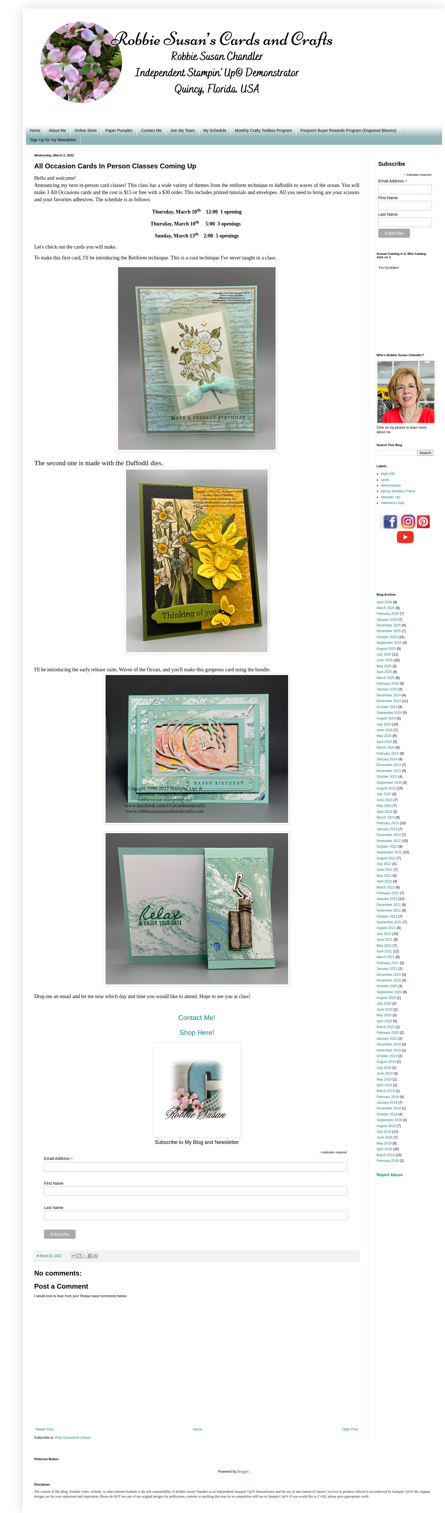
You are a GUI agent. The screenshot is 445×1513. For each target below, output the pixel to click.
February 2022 (388, 893)
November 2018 (389, 1108)
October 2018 (387, 1114)
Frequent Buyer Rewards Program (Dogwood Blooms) (348, 130)
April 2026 (384, 602)
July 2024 (384, 724)
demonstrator (391, 485)
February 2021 (388, 963)
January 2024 (387, 759)
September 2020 (389, 992)
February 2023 (388, 823)
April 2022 (384, 881)
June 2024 (385, 730)
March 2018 (386, 1155)
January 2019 (387, 1103)
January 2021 (387, 969)
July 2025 (384, 654)
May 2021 (384, 946)
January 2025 (387, 689)
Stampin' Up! (390, 497)
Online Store (85, 130)
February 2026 (388, 614)
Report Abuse (389, 1174)
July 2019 (384, 1068)
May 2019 (384, 1079)
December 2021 (389, 905)
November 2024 (389, 701)
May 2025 (384, 666)
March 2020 (386, 1027)
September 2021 (389, 922)
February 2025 (388, 684)
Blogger (243, 1472)
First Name (53, 1183)
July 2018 (384, 1132)
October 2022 (387, 847)
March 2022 (386, 887)
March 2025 (386, 678)
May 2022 (384, 876)
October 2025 (387, 637)
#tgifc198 (388, 474)
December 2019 (389, 1044)
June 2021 (385, 940)
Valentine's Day (392, 503)
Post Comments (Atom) (73, 1438)
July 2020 (384, 1004)
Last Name (53, 1207)
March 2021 (386, 957)
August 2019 (386, 1062)
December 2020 (389, 975)
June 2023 (385, 800)
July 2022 (384, 864)
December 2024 (389, 695)
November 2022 (389, 841)
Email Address (58, 1158)
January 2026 (387, 620)
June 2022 (385, 870)
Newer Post (44, 1429)
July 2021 (384, 934)
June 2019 (385, 1073)
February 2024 (388, 754)
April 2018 (384, 1149)
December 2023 (389, 765)
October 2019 (387, 1056)
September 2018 (389, 1120)
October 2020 (387, 986)
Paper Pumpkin (119, 130)
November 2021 (389, 910)
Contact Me (151, 130)
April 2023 (384, 812)
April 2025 (384, 672)
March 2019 (386, 1091)
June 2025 (385, 660)
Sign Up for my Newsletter (53, 140)
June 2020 (385, 1010)
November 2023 (389, 771)
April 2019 (384, 1085)
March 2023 (386, 817)
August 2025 (386, 649)
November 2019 (389, 1050)
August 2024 (386, 718)
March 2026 (386, 608)
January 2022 (387, 899)
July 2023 (384, 794)
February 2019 (388, 1097)
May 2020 (384, 1015)
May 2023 (384, 806)
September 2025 (389, 643)
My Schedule (214, 130)
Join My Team (182, 130)
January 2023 (387, 829)
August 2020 (386, 998)
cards (385, 480)
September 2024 (389, 713)
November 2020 (389, 980)
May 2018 (384, 1143)
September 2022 (389, 852)
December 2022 (389, 835)
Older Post (350, 1429)
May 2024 (384, 736)
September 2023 (389, 783)
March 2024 (386, 748)
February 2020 (388, 1033)
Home (35, 130)
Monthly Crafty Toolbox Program (263, 130)
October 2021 (387, 916)
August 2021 (386, 928)
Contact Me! (196, 1018)
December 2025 (389, 625)
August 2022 (386, 858)
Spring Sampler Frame (398, 491)
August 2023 (386, 788)
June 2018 (385, 1137)
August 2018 (386, 1126)
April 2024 (384, 742)
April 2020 (384, 1021)
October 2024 (387, 707)
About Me (57, 130)
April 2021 (384, 951)
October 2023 (387, 777)
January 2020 (387, 1039)
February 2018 (388, 1161)
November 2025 (389, 631)
